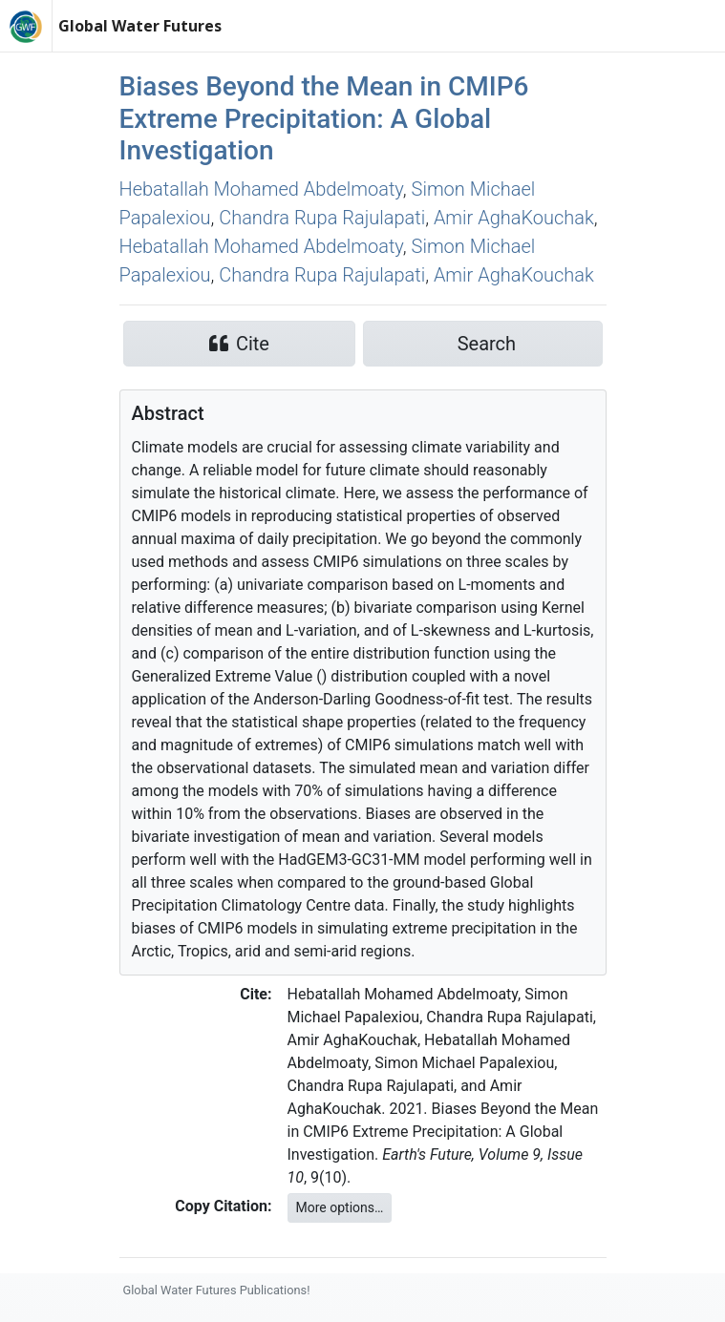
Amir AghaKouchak (514, 217)
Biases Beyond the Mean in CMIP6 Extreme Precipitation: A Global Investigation (324, 118)
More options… (340, 1207)
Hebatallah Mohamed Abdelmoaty (261, 189)
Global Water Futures (140, 25)
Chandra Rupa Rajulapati (322, 217)
